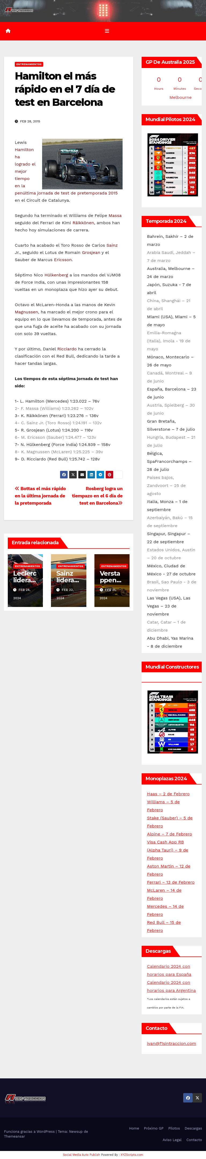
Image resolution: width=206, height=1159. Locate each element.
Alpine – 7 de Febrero (169, 834)
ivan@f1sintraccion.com (171, 1043)
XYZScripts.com (132, 1155)
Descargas (193, 1128)
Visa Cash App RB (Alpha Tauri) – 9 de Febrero (167, 850)
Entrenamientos (29, 64)
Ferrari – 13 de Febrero (170, 882)
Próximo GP (153, 1128)
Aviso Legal (172, 1140)
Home (134, 1128)
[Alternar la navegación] (107, 31)
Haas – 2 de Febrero (168, 793)
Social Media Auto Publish (81, 1155)
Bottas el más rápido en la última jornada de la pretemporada (40, 496)
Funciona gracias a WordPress (30, 1132)
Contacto (194, 1140)
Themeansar (14, 1136)
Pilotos (174, 1128)
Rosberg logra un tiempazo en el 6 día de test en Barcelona (97, 496)
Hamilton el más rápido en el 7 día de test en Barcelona (65, 89)
